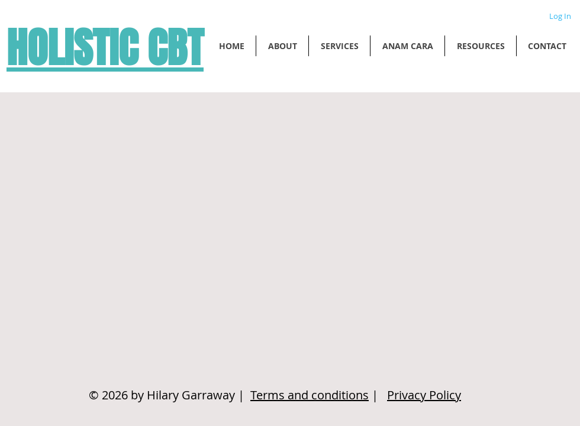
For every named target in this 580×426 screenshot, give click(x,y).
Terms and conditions (309, 395)
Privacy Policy (424, 395)
